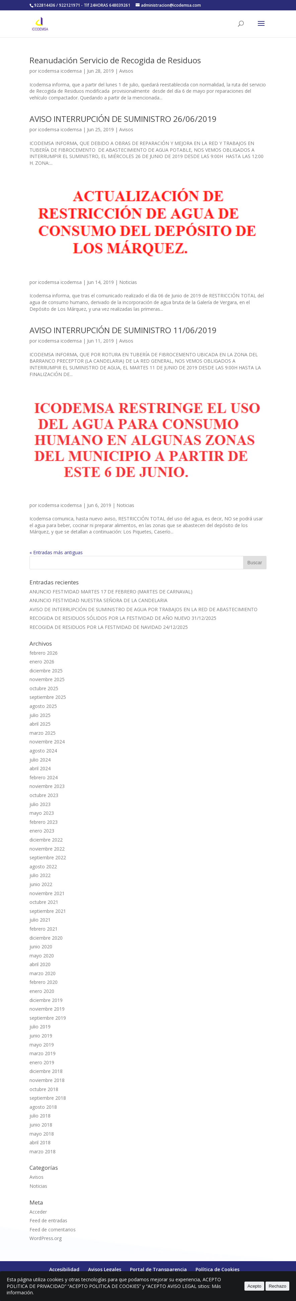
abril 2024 (40, 768)
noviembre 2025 (47, 679)
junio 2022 (40, 884)
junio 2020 (40, 946)
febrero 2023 (43, 822)
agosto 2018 (43, 1107)
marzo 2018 (42, 1151)
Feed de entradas (48, 1220)
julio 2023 (40, 804)
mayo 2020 (41, 955)
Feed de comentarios (52, 1229)
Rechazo (277, 1286)
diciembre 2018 (46, 1071)
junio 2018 (40, 1125)
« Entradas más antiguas (56, 552)
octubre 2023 (43, 795)
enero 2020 (41, 991)
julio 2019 (40, 1026)
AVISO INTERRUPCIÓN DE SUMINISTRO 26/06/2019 (123, 118)
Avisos (126, 71)
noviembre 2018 (47, 1080)
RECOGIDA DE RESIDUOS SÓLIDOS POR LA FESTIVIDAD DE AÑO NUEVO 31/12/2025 (122, 618)
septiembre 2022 (47, 857)
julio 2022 (40, 875)
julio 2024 (40, 759)
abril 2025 (40, 724)
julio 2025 (40, 715)
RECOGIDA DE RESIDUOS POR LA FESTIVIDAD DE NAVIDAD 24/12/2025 (108, 627)
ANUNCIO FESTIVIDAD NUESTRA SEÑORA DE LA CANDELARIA (98, 600)
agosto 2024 (43, 750)
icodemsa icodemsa (60, 71)
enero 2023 (41, 830)
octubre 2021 (43, 902)
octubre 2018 (43, 1089)
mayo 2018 (41, 1134)
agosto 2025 (43, 706)
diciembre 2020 (46, 938)
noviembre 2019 (47, 1009)
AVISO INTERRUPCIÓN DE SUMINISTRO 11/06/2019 (123, 330)
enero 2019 (41, 1062)
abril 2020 (40, 964)
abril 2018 (40, 1142)
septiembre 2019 (47, 1018)
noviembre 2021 (47, 893)
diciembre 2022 (46, 840)
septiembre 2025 (47, 697)
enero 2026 (41, 661)
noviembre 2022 (47, 849)
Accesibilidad (64, 1269)
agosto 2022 (43, 866)
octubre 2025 (43, 688)
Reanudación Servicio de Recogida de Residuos (115, 60)
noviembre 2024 (47, 741)
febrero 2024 (43, 777)
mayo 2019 (41, 1044)
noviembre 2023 (47, 786)
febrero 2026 (43, 653)
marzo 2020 (42, 973)
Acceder (38, 1212)
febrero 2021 (43, 929)
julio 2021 (40, 920)
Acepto (254, 1286)
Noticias (128, 282)
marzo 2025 (42, 733)
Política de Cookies (217, 1269)
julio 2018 (40, 1115)
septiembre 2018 (47, 1098)
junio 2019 (40, 1035)
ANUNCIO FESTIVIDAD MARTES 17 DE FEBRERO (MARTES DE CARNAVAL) (111, 591)
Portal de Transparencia (158, 1269)
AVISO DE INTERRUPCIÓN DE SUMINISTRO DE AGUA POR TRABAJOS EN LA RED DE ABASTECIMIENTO (143, 609)
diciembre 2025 (46, 670)
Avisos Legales (104, 1269)
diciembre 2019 (46, 1000)
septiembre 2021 (47, 911)
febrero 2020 (43, 982)
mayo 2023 (41, 813)
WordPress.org (45, 1238)
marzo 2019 (42, 1053)
